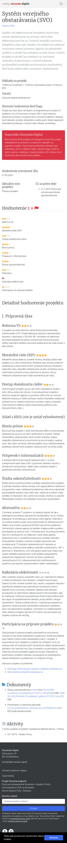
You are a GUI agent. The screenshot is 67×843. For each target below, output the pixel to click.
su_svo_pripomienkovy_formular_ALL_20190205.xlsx (32, 708)
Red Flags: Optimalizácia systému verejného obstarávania (34, 669)
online (34, 690)
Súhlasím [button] (53, 838)
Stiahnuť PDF (8, 26)
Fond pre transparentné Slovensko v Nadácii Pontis (26, 784)
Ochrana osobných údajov (14, 770)
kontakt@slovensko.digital (14, 762)
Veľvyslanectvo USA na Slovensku (18, 787)
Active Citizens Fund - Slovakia (16, 790)
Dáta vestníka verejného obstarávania (25, 672)
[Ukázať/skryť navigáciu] (61, 3)
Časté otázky (8, 776)
